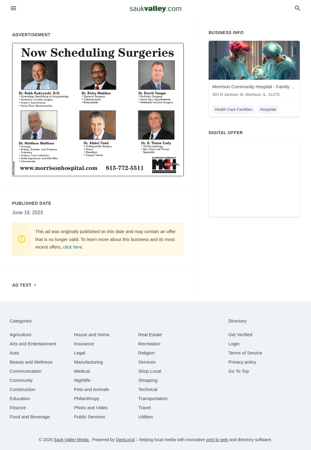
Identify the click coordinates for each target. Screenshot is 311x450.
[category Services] (147, 362)
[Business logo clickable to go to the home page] (155, 9)
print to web (217, 439)
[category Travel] (144, 407)
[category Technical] (147, 389)
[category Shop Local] (149, 371)
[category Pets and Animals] (91, 389)
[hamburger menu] (13, 8)
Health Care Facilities (233, 109)
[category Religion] (146, 352)
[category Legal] (79, 352)
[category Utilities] (145, 416)
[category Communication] (25, 371)
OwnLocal (125, 439)
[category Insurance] (84, 343)
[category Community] (21, 380)
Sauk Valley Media (72, 439)
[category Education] (20, 398)
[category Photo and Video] (91, 407)
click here (72, 246)
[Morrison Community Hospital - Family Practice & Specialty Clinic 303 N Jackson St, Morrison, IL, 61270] (254, 70)
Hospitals (268, 109)
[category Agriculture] (21, 334)
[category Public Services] (89, 416)
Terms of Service (245, 352)
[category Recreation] (149, 343)
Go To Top (238, 371)
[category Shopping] (147, 380)
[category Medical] (82, 371)
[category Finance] (18, 407)
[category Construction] (22, 389)
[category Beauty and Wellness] (31, 362)
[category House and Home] (92, 334)
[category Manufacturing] (88, 362)
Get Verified (240, 334)
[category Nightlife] (82, 380)
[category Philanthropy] (86, 398)
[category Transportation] (152, 398)
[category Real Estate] (150, 334)
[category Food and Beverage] (30, 416)
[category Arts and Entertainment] (33, 343)
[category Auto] (14, 352)
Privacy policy (242, 362)
